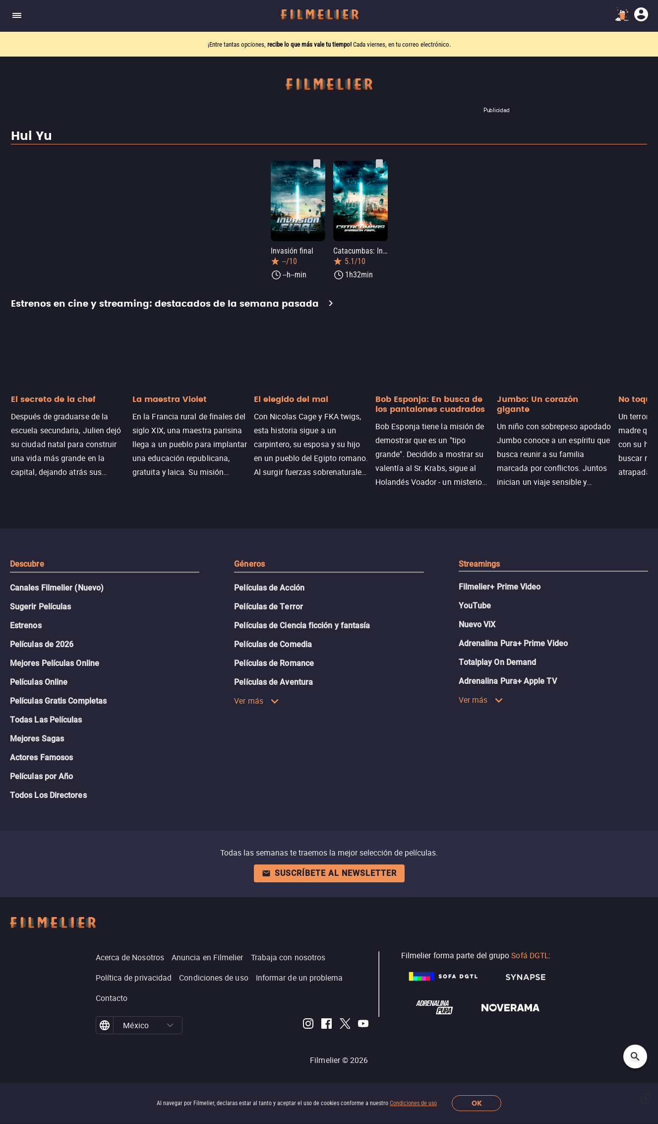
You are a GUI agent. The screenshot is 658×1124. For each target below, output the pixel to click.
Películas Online (38, 682)
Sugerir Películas (40, 606)
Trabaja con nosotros (288, 957)
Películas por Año (41, 776)
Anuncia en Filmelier (207, 957)
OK (477, 1103)
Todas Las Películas (46, 720)
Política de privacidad (134, 977)
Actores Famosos (41, 757)
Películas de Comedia (273, 644)
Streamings (479, 564)
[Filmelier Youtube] (363, 1025)
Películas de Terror (268, 606)
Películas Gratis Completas (58, 701)
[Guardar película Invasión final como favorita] (317, 164)
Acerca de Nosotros (130, 957)
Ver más (256, 701)
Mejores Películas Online (54, 663)
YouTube (475, 605)
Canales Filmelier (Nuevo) (57, 588)
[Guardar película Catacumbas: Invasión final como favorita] (379, 164)
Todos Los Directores (48, 795)
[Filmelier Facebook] (326, 1025)
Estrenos (26, 625)
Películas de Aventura (273, 682)
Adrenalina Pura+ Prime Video (513, 643)
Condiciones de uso (413, 1103)
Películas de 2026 (41, 644)
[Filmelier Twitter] (345, 1025)
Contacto (112, 997)
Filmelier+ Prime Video (500, 587)
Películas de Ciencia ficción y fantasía (302, 625)
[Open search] (635, 1056)
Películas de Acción (269, 588)
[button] (170, 1025)
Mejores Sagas (37, 738)
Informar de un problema (299, 977)
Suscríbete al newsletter (329, 873)
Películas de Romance (274, 663)
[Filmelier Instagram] (308, 1025)
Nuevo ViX (477, 624)
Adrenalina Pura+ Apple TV (508, 681)
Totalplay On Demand (498, 662)
